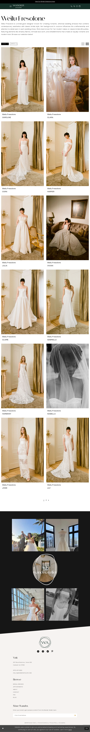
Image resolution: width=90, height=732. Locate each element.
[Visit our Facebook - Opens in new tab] (38, 651)
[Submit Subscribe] (75, 715)
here (70, 730)
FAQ (14, 694)
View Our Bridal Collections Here (45, 1)
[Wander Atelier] (18, 6)
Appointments (18, 686)
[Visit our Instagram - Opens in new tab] (43, 651)
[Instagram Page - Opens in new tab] (45, 569)
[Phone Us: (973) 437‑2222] (71, 6)
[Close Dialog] (3, 728)
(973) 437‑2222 (17, 670)
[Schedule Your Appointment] (79, 6)
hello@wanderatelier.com (22, 673)
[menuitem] (10, 6)
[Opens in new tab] (28, 535)
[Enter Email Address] (45, 715)
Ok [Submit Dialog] (87, 728)
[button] (10, 6)
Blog (15, 697)
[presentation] (22, 79)
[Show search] (74, 6)
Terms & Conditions (43, 722)
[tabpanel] (28, 535)
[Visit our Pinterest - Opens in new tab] (52, 651)
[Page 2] (46, 500)
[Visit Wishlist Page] (77, 6)
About (15, 689)
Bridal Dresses (18, 684)
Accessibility (62, 722)
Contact (16, 692)
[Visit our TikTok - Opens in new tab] (48, 651)
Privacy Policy (53, 722)
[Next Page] (49, 500)
